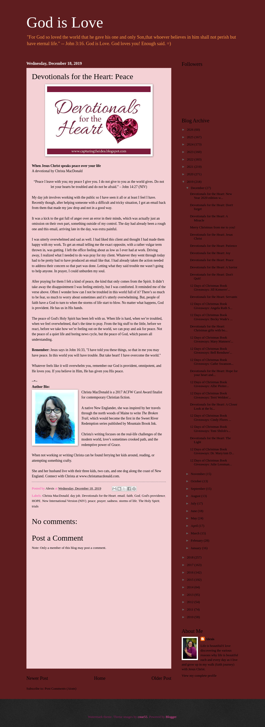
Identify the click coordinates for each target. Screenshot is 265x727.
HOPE (36, 501)
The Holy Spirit (148, 501)
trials (35, 506)
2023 (190, 152)
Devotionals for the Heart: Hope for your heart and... (214, 373)
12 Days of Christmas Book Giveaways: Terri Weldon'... (210, 395)
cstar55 (142, 717)
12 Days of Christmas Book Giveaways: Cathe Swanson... (211, 362)
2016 (190, 572)
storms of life (128, 501)
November (198, 474)
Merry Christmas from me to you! (212, 227)
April (194, 526)
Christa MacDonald (55, 496)
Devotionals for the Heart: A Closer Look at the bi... (213, 406)
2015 (190, 580)
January (196, 548)
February (197, 540)
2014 (190, 587)
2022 (190, 159)
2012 (190, 602)
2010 (190, 617)
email (121, 496)
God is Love (64, 22)
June (194, 511)
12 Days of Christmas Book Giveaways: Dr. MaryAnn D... (212, 451)
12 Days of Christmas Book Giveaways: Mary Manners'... (211, 339)
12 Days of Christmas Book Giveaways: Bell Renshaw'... (211, 350)
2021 (190, 167)
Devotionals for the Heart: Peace (211, 260)
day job (75, 496)
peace (91, 501)
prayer (101, 501)
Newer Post (37, 678)
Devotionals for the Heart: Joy (210, 253)
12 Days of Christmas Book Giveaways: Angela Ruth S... (211, 306)
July (194, 503)
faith (130, 496)
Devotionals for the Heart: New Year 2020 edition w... (211, 196)
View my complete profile (199, 675)
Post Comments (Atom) (60, 688)
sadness (112, 501)
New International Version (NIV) (64, 501)
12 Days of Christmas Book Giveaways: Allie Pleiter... (209, 384)
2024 (190, 144)
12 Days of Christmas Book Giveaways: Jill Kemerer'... (210, 287)
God (137, 496)
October (196, 481)
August (196, 496)
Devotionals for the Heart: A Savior (213, 267)
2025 (190, 137)
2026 (190, 129)
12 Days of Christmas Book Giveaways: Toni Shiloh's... (210, 428)
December (198, 188)
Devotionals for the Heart (99, 496)
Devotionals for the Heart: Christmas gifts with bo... (208, 328)
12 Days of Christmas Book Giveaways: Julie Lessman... (211, 462)
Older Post (161, 678)
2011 (190, 609)
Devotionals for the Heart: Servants (213, 297)
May (194, 518)
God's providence (153, 496)
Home (99, 678)
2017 (190, 565)
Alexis (210, 639)
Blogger (171, 717)
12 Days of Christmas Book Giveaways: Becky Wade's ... (211, 317)
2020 (190, 174)
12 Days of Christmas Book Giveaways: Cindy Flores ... (210, 417)
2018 (190, 557)
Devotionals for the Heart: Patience (213, 246)
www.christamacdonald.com (99, 476)
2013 (190, 595)
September (198, 489)
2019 (190, 182)
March (195, 533)
